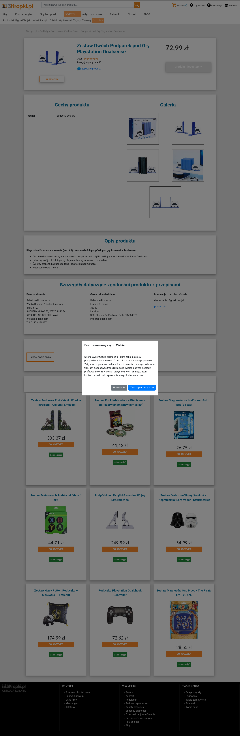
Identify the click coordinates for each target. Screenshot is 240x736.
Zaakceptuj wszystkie (142, 387)
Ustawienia (119, 387)
